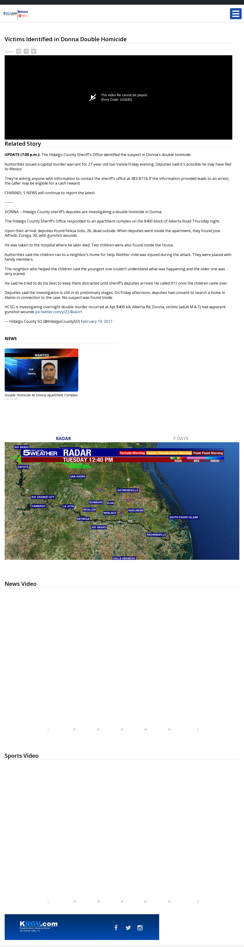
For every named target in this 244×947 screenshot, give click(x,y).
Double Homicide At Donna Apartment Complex (41, 395)
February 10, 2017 (96, 321)
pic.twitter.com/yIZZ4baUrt (58, 311)
